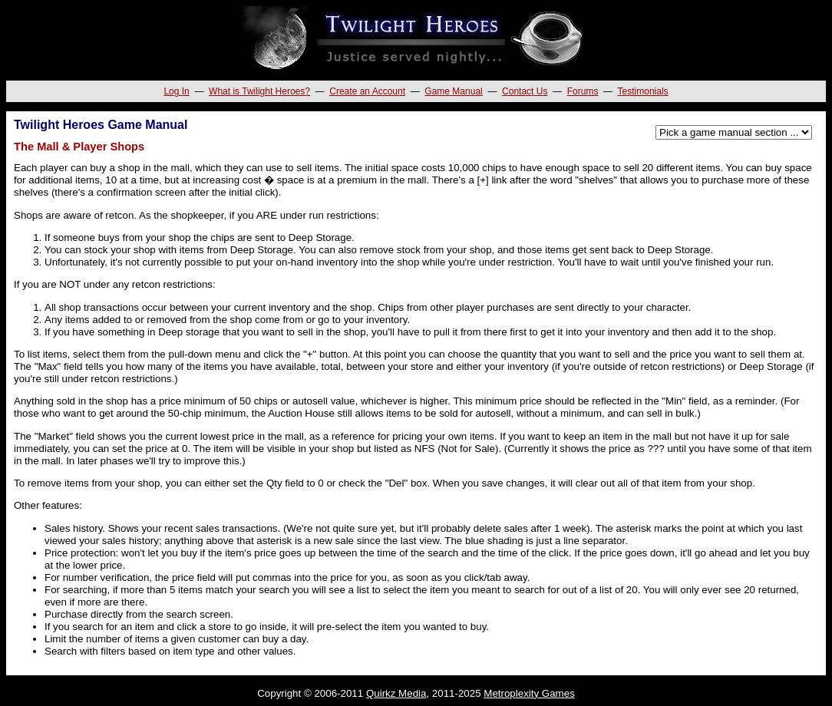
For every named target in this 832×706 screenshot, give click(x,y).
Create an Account (367, 91)
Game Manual (453, 91)
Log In (176, 91)
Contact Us (524, 91)
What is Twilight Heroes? (259, 91)
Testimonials (643, 91)
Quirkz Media (396, 693)
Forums (583, 91)
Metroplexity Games (529, 693)
